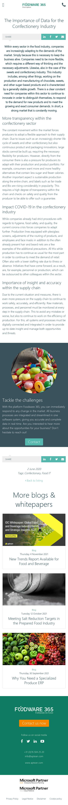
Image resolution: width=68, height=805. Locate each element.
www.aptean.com (34, 762)
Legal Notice (27, 798)
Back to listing (34, 480)
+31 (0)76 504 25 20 (34, 752)
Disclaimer (41, 798)
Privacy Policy (12, 798)
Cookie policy (56, 798)
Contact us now (34, 723)
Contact (34, 442)
